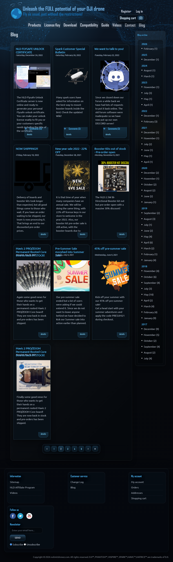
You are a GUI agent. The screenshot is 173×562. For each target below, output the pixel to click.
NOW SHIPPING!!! (27, 148)
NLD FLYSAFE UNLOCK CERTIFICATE (30, 48)
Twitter (20, 516)
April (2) (148, 300)
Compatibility (89, 24)
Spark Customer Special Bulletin (70, 48)
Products (34, 24)
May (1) (148, 99)
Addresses (137, 492)
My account (137, 482)
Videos (117, 24)
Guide (105, 24)
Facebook (13, 516)
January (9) (150, 318)
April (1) (148, 104)
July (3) (148, 93)
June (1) (148, 150)
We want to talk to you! (109, 48)
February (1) (150, 48)
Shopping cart (138, 498)
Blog (142, 24)
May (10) (148, 294)
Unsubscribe (33, 544)
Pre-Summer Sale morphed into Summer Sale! (69, 248)
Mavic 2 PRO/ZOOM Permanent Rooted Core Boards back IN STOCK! (31, 248)
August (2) (149, 190)
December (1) (151, 59)
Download (70, 24)
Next (88, 448)
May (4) (148, 236)
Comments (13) (35, 128)
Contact (130, 24)
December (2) (151, 172)
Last (95, 448)
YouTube (29, 516)
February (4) (150, 312)
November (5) (151, 334)
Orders (135, 487)
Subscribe (18, 544)
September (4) (152, 282)
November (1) (151, 87)
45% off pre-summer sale (110, 248)
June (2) (148, 196)
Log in (139, 11)
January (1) (150, 202)
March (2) (149, 248)
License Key (52, 24)
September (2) (152, 213)
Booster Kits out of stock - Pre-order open (110, 148)
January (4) (150, 260)
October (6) (150, 276)
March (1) (149, 76)
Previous (47, 448)
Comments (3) (75, 128)
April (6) (148, 242)
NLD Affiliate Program (22, 487)
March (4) (149, 306)
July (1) (148, 224)
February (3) (150, 121)
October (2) (150, 184)
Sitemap (14, 482)
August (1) (149, 70)
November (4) (151, 271)
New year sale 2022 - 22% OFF (71, 148)
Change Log (77, 482)
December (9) (151, 329)
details (29, 134)
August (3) (149, 219)
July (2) (148, 144)
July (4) (148, 358)
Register (126, 11)
